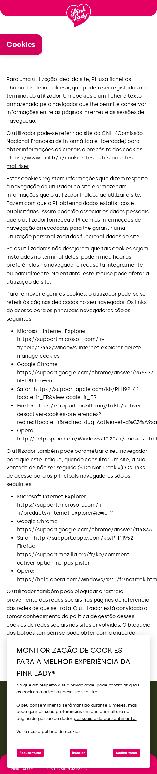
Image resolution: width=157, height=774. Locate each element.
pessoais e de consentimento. (105, 718)
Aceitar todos (126, 753)
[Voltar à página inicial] (78, 16)
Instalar (78, 753)
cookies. (73, 731)
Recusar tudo (30, 753)
